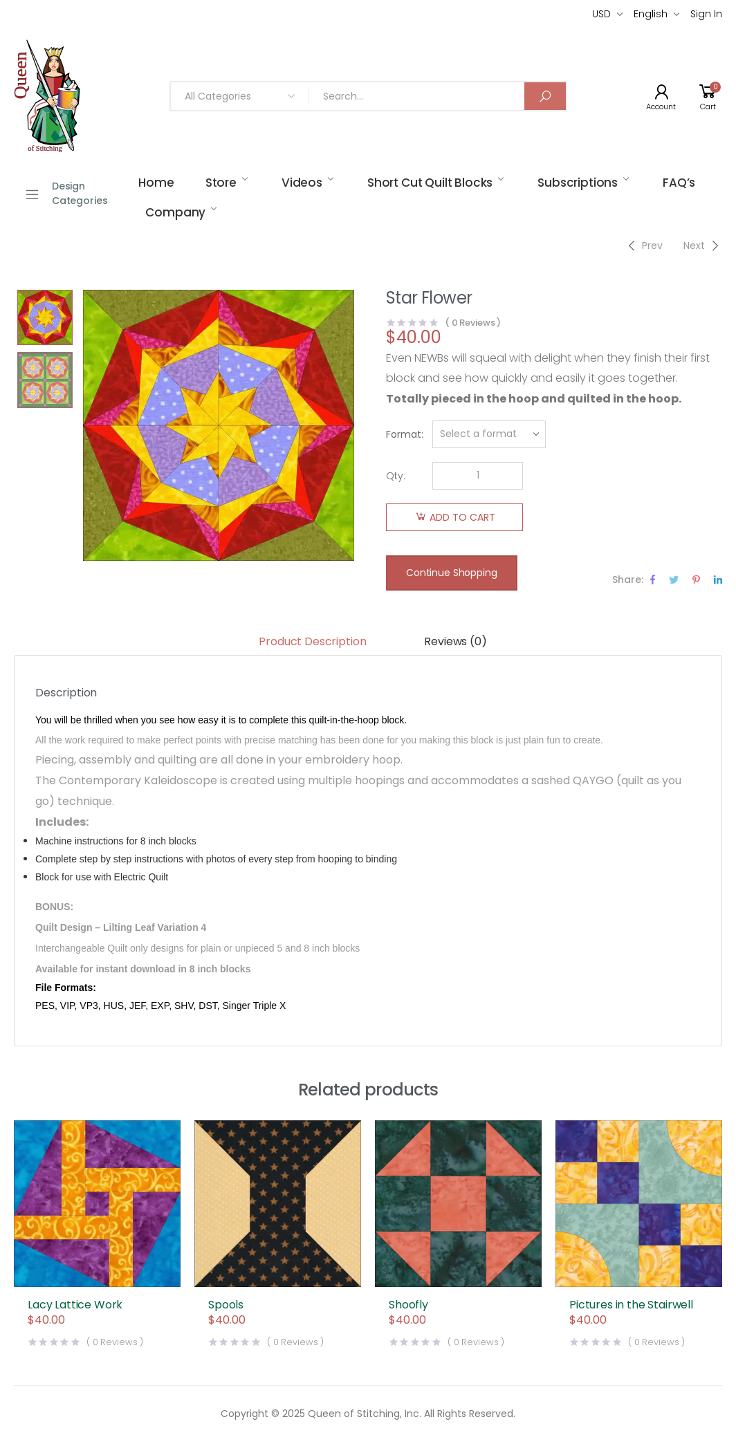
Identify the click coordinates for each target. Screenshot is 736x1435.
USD (601, 14)
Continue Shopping (451, 573)
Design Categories (65, 193)
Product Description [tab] (312, 641)
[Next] (702, 245)
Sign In (706, 14)
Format (403, 434)
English (651, 14)
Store (221, 182)
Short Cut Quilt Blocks (430, 182)
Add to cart (462, 517)
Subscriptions (577, 182)
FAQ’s (679, 182)
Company (175, 212)
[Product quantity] (477, 476)
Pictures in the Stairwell (631, 1305)
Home (156, 182)
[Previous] (644, 245)
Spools (225, 1305)
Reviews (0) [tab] (455, 641)
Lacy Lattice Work (75, 1305)
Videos (302, 182)
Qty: (395, 476)
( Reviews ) (473, 322)
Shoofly (408, 1305)
